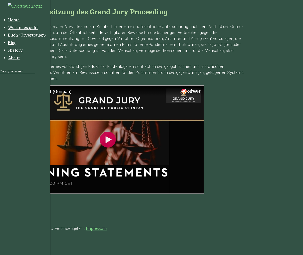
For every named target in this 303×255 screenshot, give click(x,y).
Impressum (96, 228)
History (40, 212)
